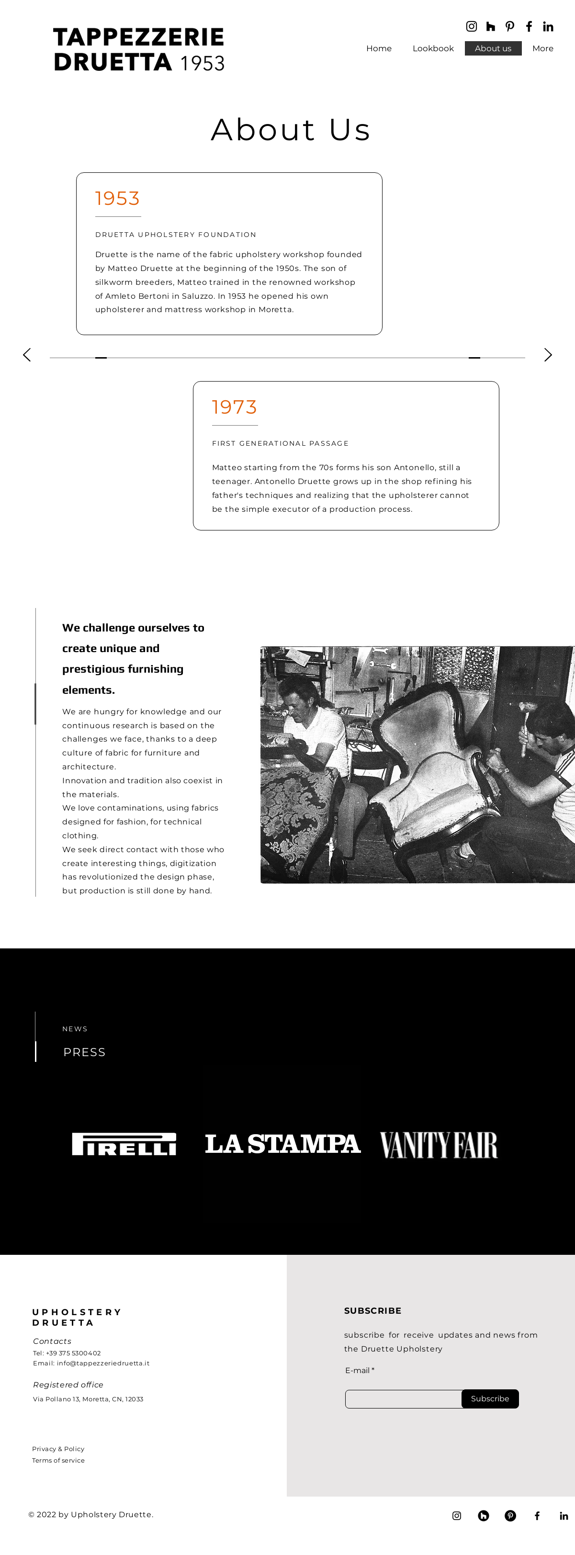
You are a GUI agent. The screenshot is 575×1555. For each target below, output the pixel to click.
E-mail (357, 1371)
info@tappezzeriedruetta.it (103, 1363)
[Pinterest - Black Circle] (510, 1515)
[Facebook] (529, 26)
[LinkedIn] (548, 26)
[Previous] (27, 355)
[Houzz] (483, 1515)
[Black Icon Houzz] (491, 26)
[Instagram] (471, 26)
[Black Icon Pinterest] (510, 26)
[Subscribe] (490, 1399)
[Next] (548, 355)
